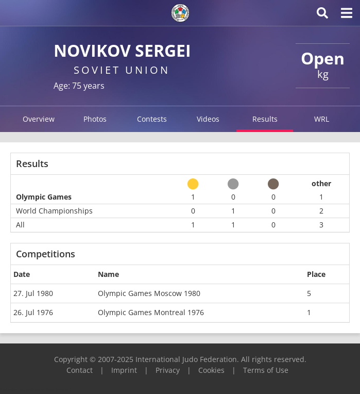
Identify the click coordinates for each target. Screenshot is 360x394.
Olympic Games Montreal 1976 (151, 312)
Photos (95, 119)
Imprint (124, 370)
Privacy (168, 370)
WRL (321, 119)
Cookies (211, 370)
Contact (79, 370)
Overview (39, 119)
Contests (152, 119)
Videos (208, 119)
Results (265, 119)
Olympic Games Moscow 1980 (149, 293)
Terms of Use (265, 370)
